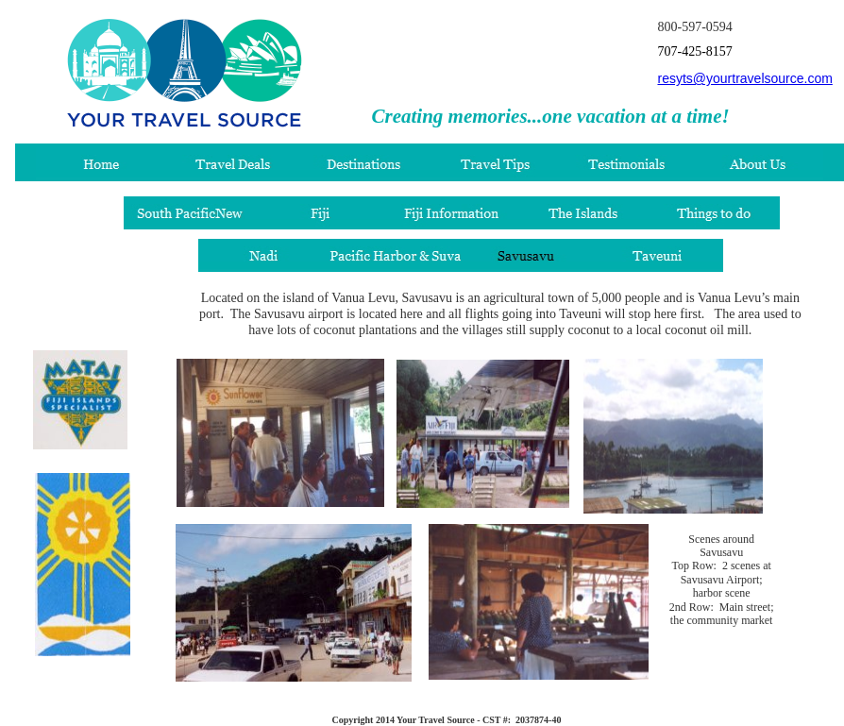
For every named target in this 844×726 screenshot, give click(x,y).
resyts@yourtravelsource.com (744, 78)
